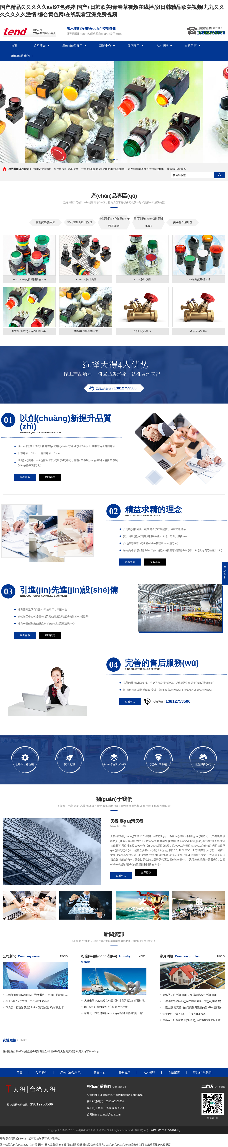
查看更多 (121, 876)
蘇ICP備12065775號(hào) (165, 1130)
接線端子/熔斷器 (176, 168)
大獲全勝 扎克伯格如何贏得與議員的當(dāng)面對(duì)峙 (115, 1001)
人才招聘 (162, 45)
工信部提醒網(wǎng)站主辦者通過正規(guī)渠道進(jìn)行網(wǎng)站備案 (37, 995)
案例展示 (134, 45)
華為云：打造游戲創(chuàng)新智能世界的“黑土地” (35, 1007)
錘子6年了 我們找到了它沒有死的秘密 (27, 1001)
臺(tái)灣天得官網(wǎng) (85, 1051)
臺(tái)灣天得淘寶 (61, 1051)
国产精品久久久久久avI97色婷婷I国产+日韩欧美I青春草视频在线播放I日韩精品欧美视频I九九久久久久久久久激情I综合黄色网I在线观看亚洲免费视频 (85, 1145)
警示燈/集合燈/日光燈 (66, 168)
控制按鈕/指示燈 (42, 168)
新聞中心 (105, 45)
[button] (111, 159)
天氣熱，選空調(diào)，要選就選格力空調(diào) (190, 995)
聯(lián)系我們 (20, 55)
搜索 (219, 175)
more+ (64, 957)
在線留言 (191, 45)
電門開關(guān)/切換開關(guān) (146, 168)
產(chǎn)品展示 (72, 45)
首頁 (14, 45)
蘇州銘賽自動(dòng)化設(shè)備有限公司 (26, 1051)
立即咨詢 (146, 876)
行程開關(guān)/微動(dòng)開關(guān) (103, 168)
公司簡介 (40, 45)
